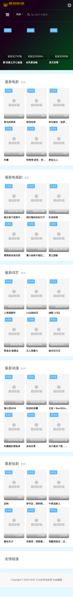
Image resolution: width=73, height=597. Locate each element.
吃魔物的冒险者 (12, 446)
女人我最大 (32, 350)
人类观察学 (10, 312)
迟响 (6, 503)
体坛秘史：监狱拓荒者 (60, 122)
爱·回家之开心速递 (12, 62)
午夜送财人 (54, 503)
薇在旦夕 (8, 541)
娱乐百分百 (54, 350)
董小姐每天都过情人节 (38, 255)
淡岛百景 (31, 446)
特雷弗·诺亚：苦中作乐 (38, 160)
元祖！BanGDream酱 (60, 408)
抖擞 (6, 160)
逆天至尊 (53, 62)
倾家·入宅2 (54, 312)
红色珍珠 (53, 217)
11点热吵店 (32, 312)
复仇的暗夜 (10, 122)
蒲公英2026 (10, 408)
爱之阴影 (53, 255)
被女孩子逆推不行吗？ (15, 217)
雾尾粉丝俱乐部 (12, 255)
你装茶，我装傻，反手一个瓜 (41, 541)
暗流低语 (31, 122)
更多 (24, 82)
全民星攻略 (32, 62)
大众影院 (57, 579)
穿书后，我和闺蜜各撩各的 (40, 503)
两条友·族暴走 (11, 350)
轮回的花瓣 (32, 408)
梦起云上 (53, 160)
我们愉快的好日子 (35, 217)
